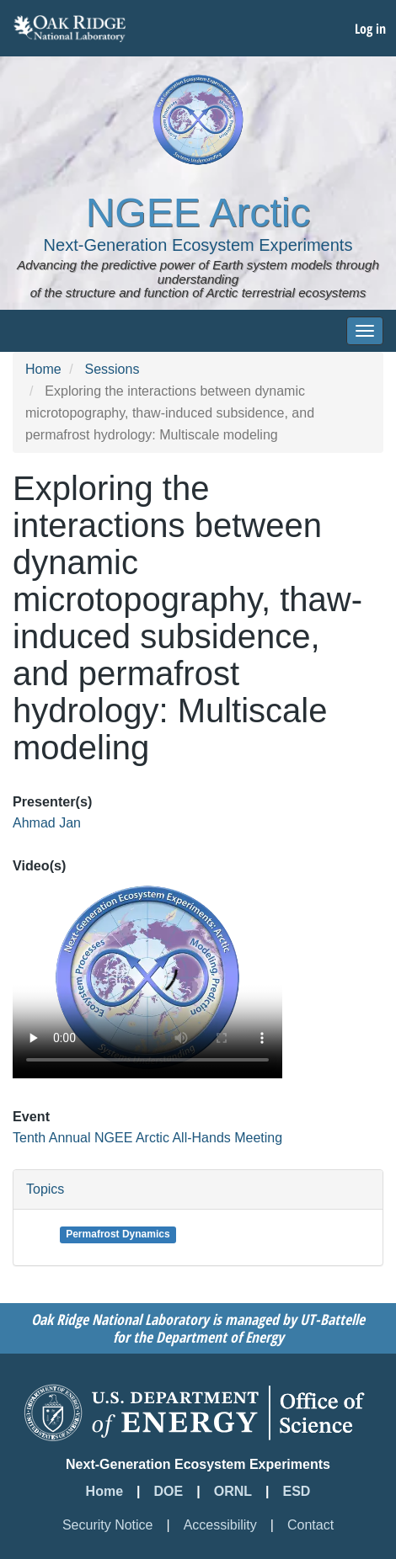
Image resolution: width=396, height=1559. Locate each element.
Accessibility (220, 1525)
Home (43, 369)
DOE (169, 1491)
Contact (310, 1525)
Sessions (111, 369)
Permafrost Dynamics (117, 1234)
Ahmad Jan (47, 823)
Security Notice (107, 1525)
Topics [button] (45, 1189)
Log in (370, 28)
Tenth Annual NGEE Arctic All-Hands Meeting (147, 1138)
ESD (297, 1491)
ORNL (233, 1491)
